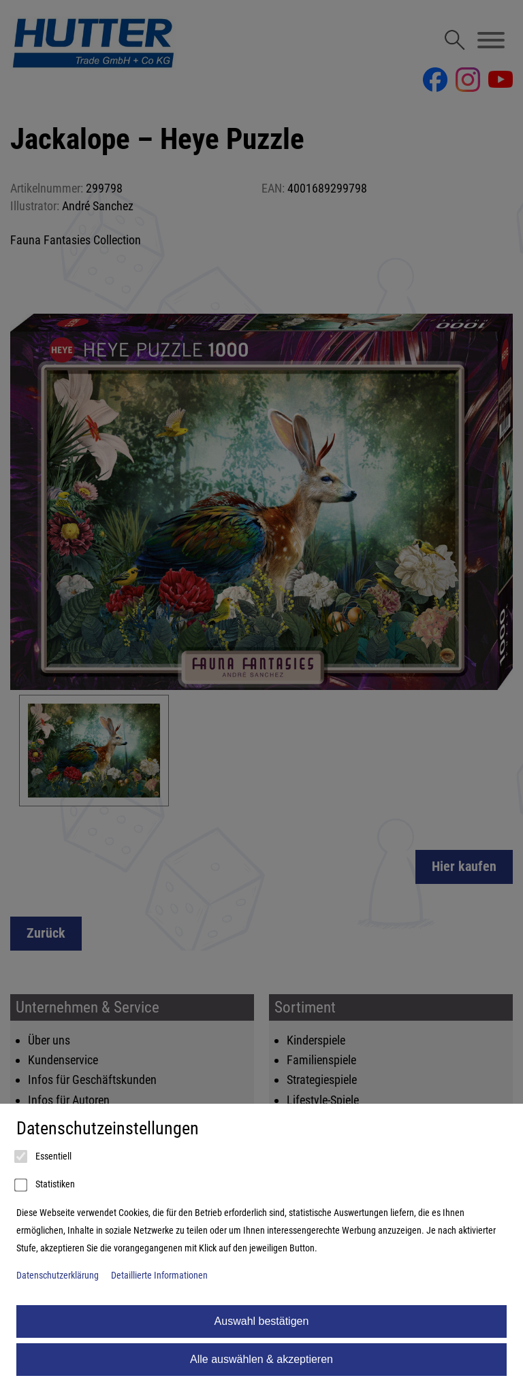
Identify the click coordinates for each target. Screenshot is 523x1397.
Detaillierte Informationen (159, 1275)
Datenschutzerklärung (57, 1275)
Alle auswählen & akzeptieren (261, 1359)
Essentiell (44, 1157)
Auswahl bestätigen (262, 1321)
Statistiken (45, 1185)
